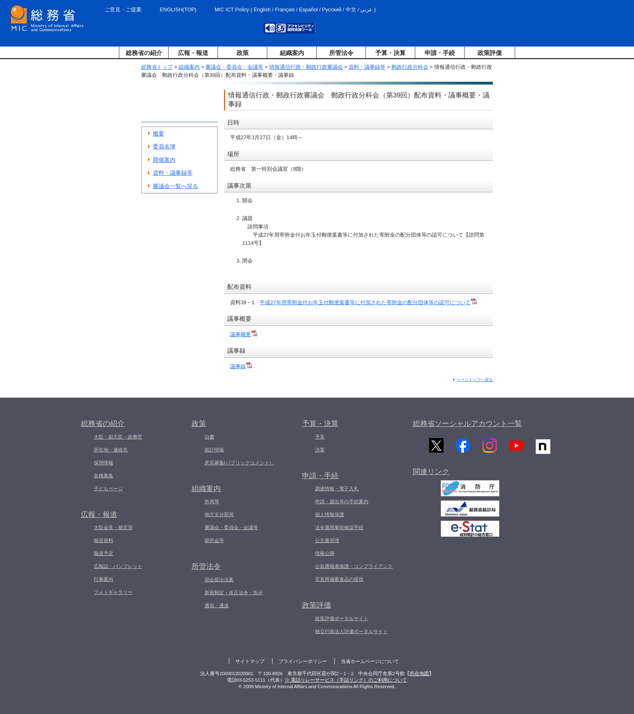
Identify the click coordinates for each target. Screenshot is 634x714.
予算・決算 (390, 52)
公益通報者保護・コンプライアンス (354, 566)
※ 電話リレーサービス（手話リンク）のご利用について (346, 680)
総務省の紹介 (144, 52)
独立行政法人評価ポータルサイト (351, 631)
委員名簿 (164, 146)
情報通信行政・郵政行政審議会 (306, 67)
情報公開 (324, 553)
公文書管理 (327, 540)
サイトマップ (249, 661)
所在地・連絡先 (111, 450)
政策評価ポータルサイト (341, 618)
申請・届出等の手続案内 (341, 501)
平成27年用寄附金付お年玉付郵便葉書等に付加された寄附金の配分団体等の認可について (368, 302)
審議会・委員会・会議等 (234, 67)
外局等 (212, 501)
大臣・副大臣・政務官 (118, 437)
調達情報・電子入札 (337, 489)
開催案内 (164, 160)
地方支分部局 (219, 514)
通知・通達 (217, 605)
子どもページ (108, 489)
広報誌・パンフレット (118, 566)
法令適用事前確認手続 (339, 527)
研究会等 (214, 540)
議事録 (241, 366)
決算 (320, 450)
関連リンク (431, 475)
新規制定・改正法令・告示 (234, 592)
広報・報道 (193, 52)
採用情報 (103, 463)
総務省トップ (157, 67)
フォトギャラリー (113, 592)
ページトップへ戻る (474, 379)
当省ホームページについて (370, 661)
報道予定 (103, 553)
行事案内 (103, 579)
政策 (243, 52)
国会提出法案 (219, 580)
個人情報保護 (329, 514)
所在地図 (419, 673)
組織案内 (292, 52)
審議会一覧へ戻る (175, 186)
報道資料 (103, 540)
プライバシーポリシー (303, 661)
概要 (158, 133)
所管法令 (341, 52)
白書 (209, 437)
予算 (320, 437)
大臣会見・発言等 (113, 527)
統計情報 (214, 450)
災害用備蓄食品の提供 (339, 579)
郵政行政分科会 (409, 67)
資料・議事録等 (367, 67)
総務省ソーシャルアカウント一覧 (467, 424)
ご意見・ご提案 (123, 9)
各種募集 (103, 476)
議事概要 (243, 334)
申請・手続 (440, 52)
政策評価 (490, 52)
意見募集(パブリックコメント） (239, 463)
